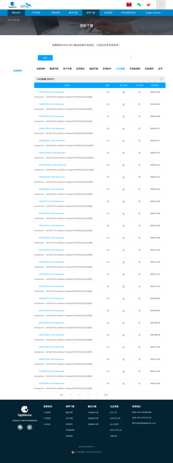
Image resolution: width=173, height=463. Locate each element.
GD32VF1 (18, 145)
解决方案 (73, 13)
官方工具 (113, 410)
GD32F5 (18, 118)
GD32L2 (18, 84)
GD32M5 (17, 192)
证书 (160, 69)
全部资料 (18, 71)
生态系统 (108, 13)
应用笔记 (80, 69)
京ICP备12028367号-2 (86, 445)
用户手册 (67, 69)
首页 (9, 20)
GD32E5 (18, 138)
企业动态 (47, 422)
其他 (18, 206)
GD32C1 (18, 152)
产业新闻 (47, 416)
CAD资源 (120, 69)
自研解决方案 (93, 422)
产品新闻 (47, 410)
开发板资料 (134, 69)
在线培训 (113, 434)
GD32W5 (17, 159)
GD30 (17, 199)
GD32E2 (18, 132)
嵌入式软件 (114, 422)
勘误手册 (93, 69)
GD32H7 (18, 179)
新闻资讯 (56, 13)
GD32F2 (18, 98)
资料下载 (90, 13)
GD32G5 (18, 172)
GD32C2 (18, 77)
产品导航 (36, 13)
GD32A (17, 165)
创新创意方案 (93, 416)
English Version (153, 13)
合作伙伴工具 (115, 416)
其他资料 (149, 69)
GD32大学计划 (116, 428)
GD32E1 (18, 125)
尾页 (106, 392)
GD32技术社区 (128, 13)
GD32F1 (18, 91)
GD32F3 (18, 104)
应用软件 (107, 69)
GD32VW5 (18, 186)
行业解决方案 (93, 410)
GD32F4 (18, 111)
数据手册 (54, 69)
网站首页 (16, 13)
